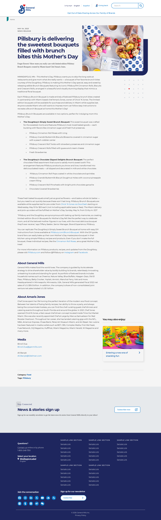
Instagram (69, 252)
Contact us (22, 448)
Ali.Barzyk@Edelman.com (30, 356)
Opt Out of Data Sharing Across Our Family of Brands (91, 13)
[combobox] (124, 5)
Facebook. (83, 252)
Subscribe (67, 498)
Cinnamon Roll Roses (66, 241)
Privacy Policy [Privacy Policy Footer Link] (80, 515)
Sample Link (66, 444)
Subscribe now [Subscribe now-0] (123, 410)
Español (86, 6)
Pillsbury (27, 378)
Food (29, 375)
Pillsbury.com (34, 252)
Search (117, 6)
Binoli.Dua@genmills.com (30, 347)
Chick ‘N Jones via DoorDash (74, 204)
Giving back (103, 5)
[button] (141, 5)
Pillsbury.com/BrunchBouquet (65, 232)
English (77, 6)
